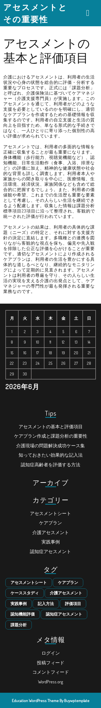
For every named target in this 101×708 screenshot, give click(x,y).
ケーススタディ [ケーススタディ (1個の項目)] (25, 592)
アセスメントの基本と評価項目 (51, 426)
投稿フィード (50, 662)
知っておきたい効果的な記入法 (51, 455)
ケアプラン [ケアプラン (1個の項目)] (68, 582)
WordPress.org (50, 681)
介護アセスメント (50, 532)
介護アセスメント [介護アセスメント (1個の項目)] (66, 592)
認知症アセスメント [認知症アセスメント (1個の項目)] (64, 614)
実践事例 (50, 542)
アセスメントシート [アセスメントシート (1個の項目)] (29, 582)
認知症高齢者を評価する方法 (50, 464)
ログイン (50, 653)
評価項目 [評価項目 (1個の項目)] (73, 603)
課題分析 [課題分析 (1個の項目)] (19, 624)
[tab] (88, 13)
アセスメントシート (50, 513)
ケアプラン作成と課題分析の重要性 (50, 436)
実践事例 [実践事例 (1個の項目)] (19, 603)
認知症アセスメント (50, 551)
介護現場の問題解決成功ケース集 (50, 445)
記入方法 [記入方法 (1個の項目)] (46, 603)
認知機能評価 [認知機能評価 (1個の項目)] (23, 614)
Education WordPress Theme (35, 700)
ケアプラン (50, 523)
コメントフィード (50, 672)
